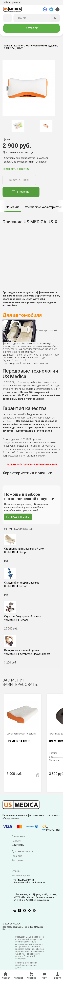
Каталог (32, 28)
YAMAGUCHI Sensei (31, 618)
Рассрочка (18, 860)
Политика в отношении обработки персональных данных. (27, 965)
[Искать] (55, 18)
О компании (18, 836)
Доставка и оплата (22, 851)
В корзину (20, 192)
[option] (18, 126)
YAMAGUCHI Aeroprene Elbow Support (31, 652)
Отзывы (16, 871)
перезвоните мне (17, 517)
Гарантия (17, 856)
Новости (16, 841)
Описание (12, 207)
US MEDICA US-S (18, 741)
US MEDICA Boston (31, 584)
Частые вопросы (21, 875)
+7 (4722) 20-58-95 (23, 880)
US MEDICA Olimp (31, 550)
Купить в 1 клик (19, 180)
